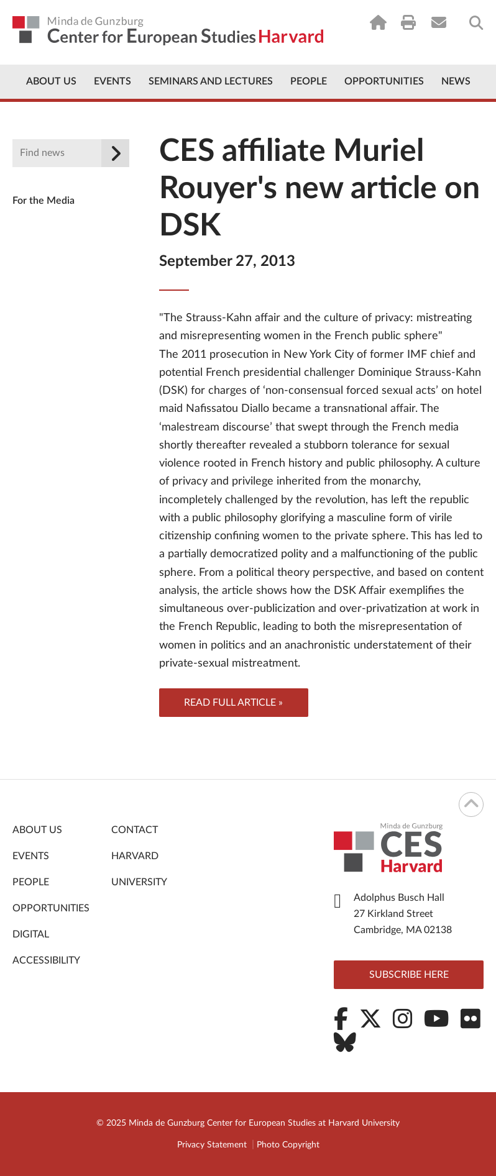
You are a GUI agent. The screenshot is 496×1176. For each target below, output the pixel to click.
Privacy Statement (212, 1145)
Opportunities (384, 81)
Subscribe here (409, 975)
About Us (51, 81)
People (308, 81)
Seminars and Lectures (211, 81)
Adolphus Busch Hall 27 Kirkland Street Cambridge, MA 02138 (403, 914)
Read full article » (233, 703)
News (456, 81)
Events (112, 81)
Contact (134, 830)
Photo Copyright (288, 1145)
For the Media (43, 201)
